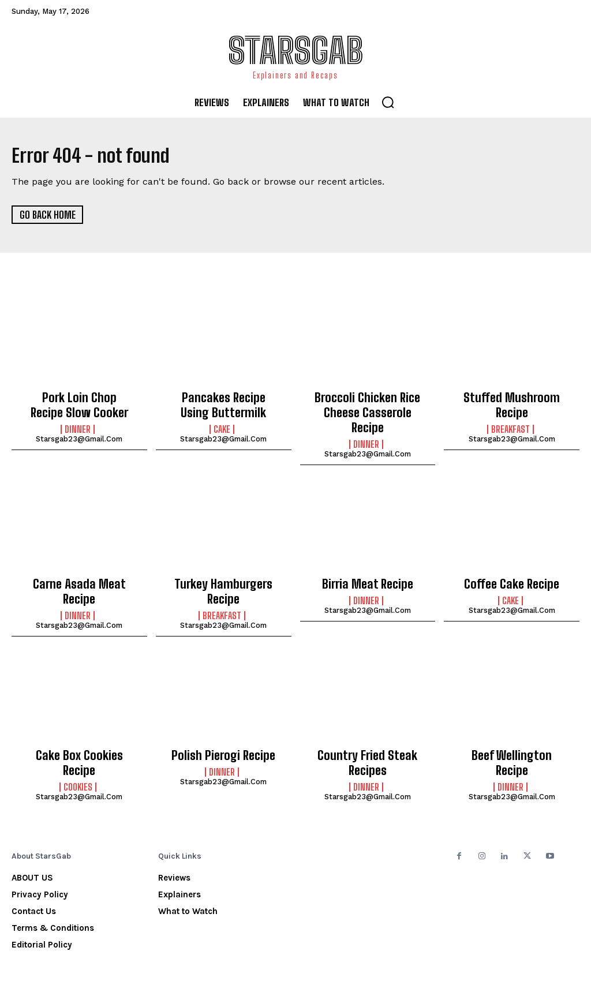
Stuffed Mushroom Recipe (512, 403)
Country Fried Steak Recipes (367, 735)
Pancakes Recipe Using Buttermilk (223, 403)
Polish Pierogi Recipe (223, 729)
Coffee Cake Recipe (512, 563)
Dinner (78, 425)
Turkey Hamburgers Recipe (223, 569)
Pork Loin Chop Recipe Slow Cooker (79, 403)
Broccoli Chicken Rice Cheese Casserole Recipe (367, 403)
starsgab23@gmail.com (79, 434)
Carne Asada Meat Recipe (79, 563)
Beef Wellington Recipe (512, 729)
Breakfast (510, 425)
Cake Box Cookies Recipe (79, 729)
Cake (222, 425)
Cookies (77, 745)
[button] (388, 102)
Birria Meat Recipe (367, 563)
